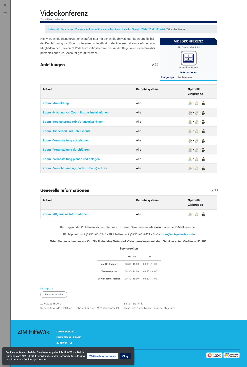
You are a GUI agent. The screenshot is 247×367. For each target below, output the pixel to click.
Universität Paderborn (60, 29)
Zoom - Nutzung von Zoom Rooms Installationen (75, 112)
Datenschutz (65, 331)
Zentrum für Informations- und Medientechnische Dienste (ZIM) (111, 29)
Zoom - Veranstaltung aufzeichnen (66, 140)
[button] (102, 356)
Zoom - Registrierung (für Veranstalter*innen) (73, 121)
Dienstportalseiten (53, 294)
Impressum (64, 343)
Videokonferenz (176, 29)
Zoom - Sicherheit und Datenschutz (66, 131)
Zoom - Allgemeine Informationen (65, 214)
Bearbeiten (152, 63)
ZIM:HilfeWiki (157, 29)
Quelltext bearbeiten (155, 63)
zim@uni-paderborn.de (179, 234)
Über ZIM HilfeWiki (68, 337)
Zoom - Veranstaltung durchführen (66, 149)
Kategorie (46, 288)
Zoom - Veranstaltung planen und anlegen (71, 159)
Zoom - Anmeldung (56, 103)
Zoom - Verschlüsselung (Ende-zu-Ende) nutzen (75, 168)
